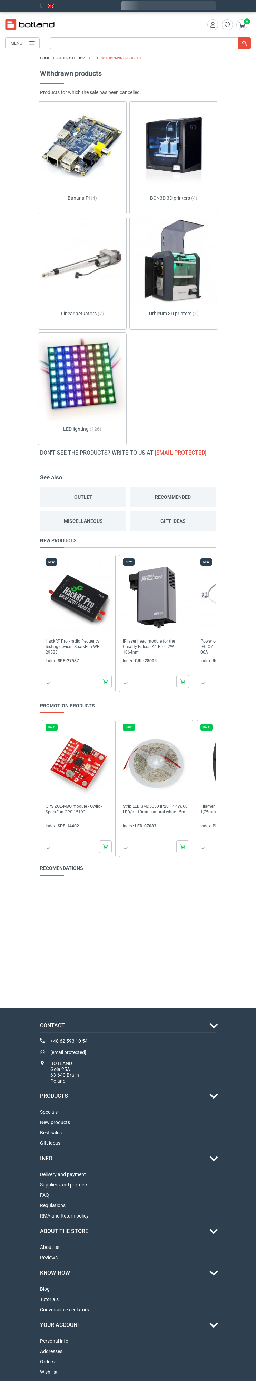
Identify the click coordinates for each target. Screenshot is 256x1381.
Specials (49, 1112)
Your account (60, 1325)
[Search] (150, 43)
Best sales (51, 1132)
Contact (52, 1025)
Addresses (51, 1351)
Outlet (83, 497)
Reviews (49, 1257)
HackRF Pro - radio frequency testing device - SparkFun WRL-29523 (74, 647)
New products (55, 1122)
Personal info (54, 1341)
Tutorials (49, 1299)
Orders (47, 1361)
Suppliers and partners (64, 1185)
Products (54, 1096)
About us (49, 1247)
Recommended (173, 497)
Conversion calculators (64, 1309)
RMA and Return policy (64, 1216)
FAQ (44, 1195)
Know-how (55, 1273)
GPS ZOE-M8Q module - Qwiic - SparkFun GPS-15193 (74, 809)
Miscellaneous (83, 521)
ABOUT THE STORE (64, 1231)
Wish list (49, 1372)
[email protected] (180, 452)
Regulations (53, 1205)
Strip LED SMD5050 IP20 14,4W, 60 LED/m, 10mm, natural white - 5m (155, 809)
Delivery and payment (63, 1174)
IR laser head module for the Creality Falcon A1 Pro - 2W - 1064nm (149, 647)
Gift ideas (173, 521)
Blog (45, 1289)
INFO (46, 1158)
